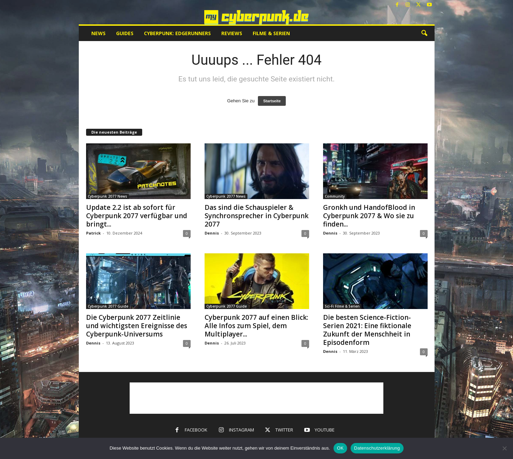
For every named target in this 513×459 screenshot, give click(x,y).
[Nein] (504, 448)
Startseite (272, 101)
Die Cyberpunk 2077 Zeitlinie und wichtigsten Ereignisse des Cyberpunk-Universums (136, 326)
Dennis (212, 233)
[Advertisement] (256, 398)
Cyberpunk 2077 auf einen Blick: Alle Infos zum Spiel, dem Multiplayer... (256, 326)
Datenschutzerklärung (377, 448)
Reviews (231, 33)
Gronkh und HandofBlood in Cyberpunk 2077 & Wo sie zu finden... (369, 216)
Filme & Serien (271, 33)
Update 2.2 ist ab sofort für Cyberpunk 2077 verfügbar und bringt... (136, 216)
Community (335, 196)
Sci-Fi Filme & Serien (342, 306)
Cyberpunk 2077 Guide (108, 306)
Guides (124, 33)
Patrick (93, 233)
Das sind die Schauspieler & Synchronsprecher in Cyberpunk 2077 (256, 216)
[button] (424, 33)
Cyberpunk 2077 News (107, 196)
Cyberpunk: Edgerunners (177, 33)
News (98, 33)
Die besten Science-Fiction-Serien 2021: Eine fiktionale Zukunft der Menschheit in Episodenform (367, 330)
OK (340, 448)
